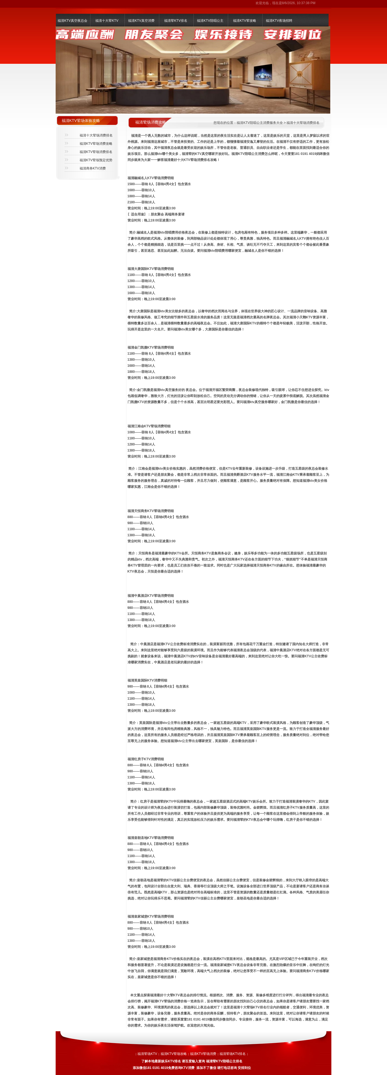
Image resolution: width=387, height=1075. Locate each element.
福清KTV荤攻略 (244, 21)
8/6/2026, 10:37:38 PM (298, 3)
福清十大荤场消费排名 (96, 135)
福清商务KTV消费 (93, 168)
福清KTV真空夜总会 (72, 21)
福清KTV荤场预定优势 (96, 160)
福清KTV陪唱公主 (210, 21)
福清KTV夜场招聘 (279, 21)
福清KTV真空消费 (141, 21)
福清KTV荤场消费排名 (96, 152)
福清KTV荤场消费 (203, 1054)
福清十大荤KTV (106, 21)
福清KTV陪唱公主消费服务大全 (260, 123)
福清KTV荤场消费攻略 (96, 144)
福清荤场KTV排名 (233, 1054)
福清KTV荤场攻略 (174, 1054)
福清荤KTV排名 (175, 21)
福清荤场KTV (147, 1054)
